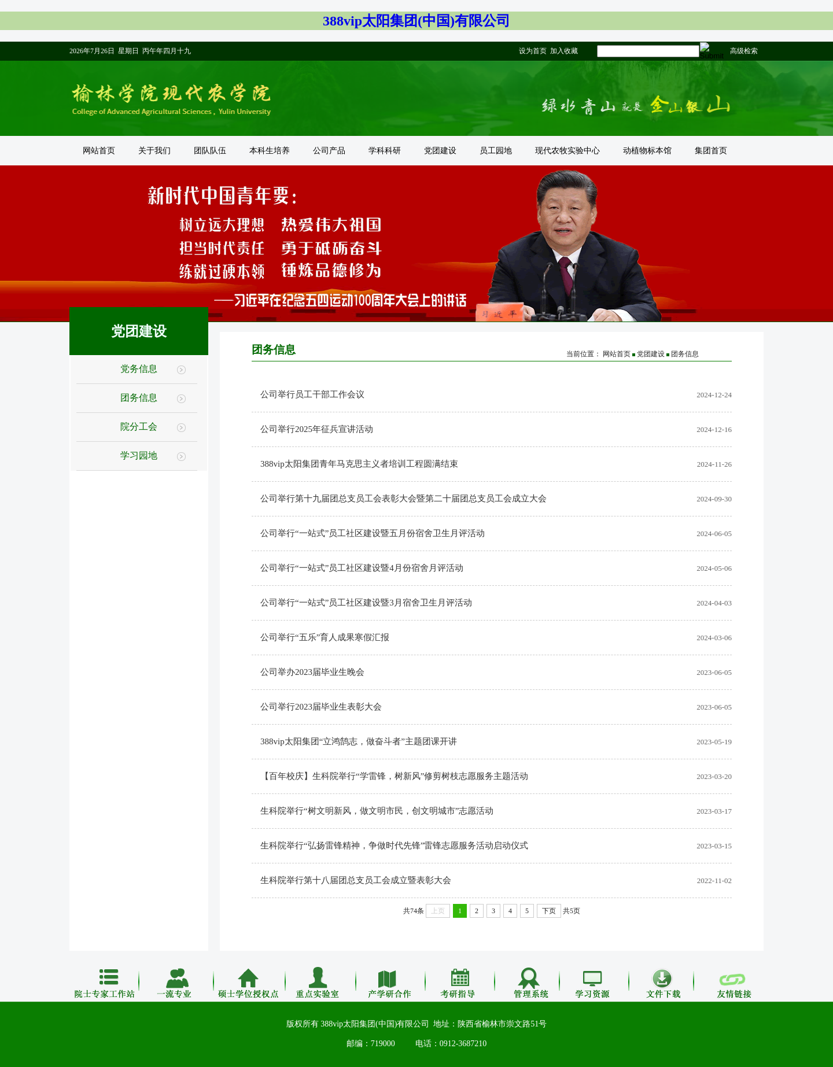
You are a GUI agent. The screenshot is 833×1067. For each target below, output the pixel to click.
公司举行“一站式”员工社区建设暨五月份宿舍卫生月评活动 (372, 533)
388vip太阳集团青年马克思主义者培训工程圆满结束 (359, 463)
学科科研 (384, 150)
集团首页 (711, 150)
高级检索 (744, 51)
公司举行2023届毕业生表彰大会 (321, 706)
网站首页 (99, 150)
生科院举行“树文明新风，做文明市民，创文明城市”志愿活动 (376, 810)
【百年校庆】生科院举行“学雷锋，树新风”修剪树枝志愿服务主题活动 (394, 776)
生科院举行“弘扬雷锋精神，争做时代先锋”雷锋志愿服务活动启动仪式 (394, 845)
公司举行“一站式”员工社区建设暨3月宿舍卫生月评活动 (366, 602)
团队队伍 (210, 150)
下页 (549, 911)
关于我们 (154, 150)
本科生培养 (269, 150)
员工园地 (496, 150)
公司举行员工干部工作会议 (312, 394)
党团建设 (440, 150)
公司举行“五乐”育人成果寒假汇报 (324, 637)
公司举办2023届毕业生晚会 (312, 672)
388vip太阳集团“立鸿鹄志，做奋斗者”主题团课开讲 (358, 741)
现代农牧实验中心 (567, 150)
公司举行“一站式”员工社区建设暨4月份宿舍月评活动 (361, 568)
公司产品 (329, 150)
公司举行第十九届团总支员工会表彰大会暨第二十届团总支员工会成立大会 (403, 498)
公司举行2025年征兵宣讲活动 (316, 429)
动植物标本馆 (647, 150)
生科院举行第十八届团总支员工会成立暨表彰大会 (355, 880)
